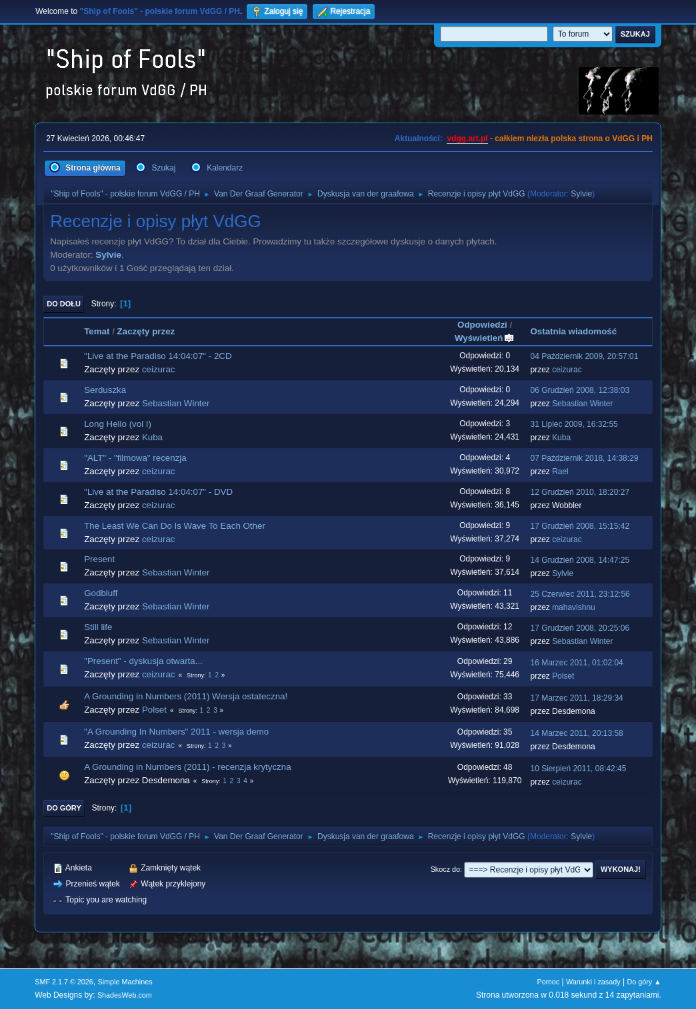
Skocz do (445, 869)
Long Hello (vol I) (117, 424)
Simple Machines (125, 982)
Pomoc (548, 982)
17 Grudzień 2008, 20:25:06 (579, 628)
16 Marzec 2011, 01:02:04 (576, 662)
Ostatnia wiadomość (573, 331)
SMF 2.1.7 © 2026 (64, 982)
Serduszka (105, 390)
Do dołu (64, 304)
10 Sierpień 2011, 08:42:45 (578, 768)
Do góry (64, 808)
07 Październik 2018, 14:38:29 (584, 458)
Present (99, 559)
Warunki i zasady (593, 982)
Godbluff (100, 593)
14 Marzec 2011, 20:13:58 (576, 733)
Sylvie (581, 193)
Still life (98, 627)
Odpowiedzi (482, 325)
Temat (96, 331)
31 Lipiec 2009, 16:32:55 (573, 424)
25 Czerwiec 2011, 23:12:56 (579, 594)
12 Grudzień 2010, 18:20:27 (579, 492)
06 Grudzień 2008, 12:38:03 (579, 390)
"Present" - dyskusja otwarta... (143, 661)
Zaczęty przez (146, 331)
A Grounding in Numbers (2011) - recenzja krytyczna (187, 767)
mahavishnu (573, 607)
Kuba (152, 437)
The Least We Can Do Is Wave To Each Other (174, 526)
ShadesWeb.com (124, 995)
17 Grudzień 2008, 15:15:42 (579, 526)
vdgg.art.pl (467, 138)
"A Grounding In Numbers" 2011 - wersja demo (176, 732)
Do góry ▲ (644, 982)
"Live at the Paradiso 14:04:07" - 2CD (157, 356)
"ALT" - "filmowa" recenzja (135, 458)
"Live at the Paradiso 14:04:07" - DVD (158, 492)
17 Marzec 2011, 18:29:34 (576, 698)
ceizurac (158, 369)
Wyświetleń (485, 338)
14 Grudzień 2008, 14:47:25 (579, 560)
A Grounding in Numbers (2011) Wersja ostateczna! (185, 696)
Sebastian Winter (176, 403)
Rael (560, 471)
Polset (563, 676)
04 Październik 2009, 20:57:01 (584, 356)
